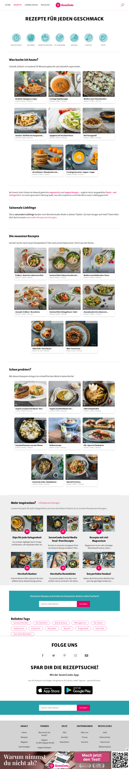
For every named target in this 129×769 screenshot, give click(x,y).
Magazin (45, 5)
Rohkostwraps (55, 445)
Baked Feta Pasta (73, 482)
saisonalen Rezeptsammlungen (41, 217)
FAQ (64, 732)
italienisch (19, 628)
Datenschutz (105, 737)
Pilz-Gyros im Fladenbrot (94, 445)
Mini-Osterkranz (73, 349)
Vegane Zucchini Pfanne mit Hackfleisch (61, 409)
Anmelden (83, 604)
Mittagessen (80, 623)
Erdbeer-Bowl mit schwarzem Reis (29, 275)
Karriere (84, 742)
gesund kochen (21, 623)
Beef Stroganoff (90, 136)
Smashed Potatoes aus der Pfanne (29, 445)
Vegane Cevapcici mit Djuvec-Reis (29, 409)
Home (8, 5)
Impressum (105, 742)
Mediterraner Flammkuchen (95, 99)
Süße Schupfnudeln (91, 409)
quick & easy (61, 623)
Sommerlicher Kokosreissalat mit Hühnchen (63, 275)
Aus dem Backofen (22, 634)
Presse (85, 737)
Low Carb (99, 628)
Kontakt (64, 737)
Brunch (67, 628)
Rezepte (18, 5)
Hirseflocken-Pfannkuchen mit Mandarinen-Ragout (44, 172)
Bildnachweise (105, 747)
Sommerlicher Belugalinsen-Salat (63, 312)
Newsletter (64, 742)
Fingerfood (83, 628)
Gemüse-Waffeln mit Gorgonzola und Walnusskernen (28, 136)
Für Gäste (98, 623)
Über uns (84, 732)
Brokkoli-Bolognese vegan (26, 99)
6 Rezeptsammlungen (49, 503)
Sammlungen (31, 5)
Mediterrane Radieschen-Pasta (96, 275)
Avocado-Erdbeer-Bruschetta (27, 312)
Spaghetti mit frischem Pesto (61, 136)
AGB (105, 732)
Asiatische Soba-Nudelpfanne (44, 482)
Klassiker (52, 628)
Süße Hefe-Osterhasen (41, 349)
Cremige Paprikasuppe (59, 99)
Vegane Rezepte (44, 747)
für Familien (41, 623)
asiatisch (35, 628)
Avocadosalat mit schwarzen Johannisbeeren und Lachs (95, 312)
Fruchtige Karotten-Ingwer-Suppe (81, 172)
